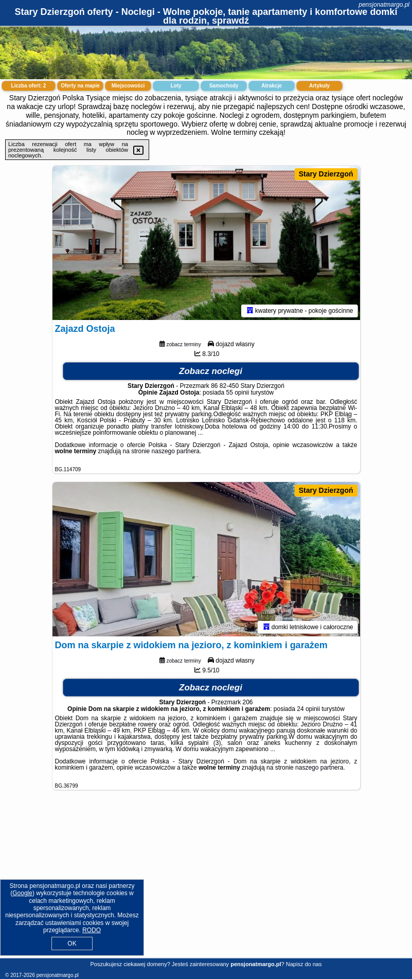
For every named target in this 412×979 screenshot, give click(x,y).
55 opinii (237, 392)
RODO (91, 930)
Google (22, 893)
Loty (175, 85)
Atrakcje (271, 85)
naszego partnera (176, 451)
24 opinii (308, 709)
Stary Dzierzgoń (326, 174)
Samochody (224, 85)
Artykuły (319, 85)
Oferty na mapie (80, 85)
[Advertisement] (206, 882)
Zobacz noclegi (210, 371)
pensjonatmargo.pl (384, 4)
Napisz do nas (304, 964)
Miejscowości (128, 85)
